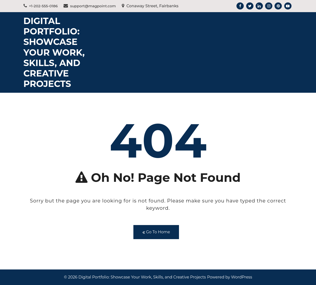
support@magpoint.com (90, 6)
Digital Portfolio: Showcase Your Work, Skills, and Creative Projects (54, 52)
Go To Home (156, 232)
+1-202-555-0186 (41, 6)
